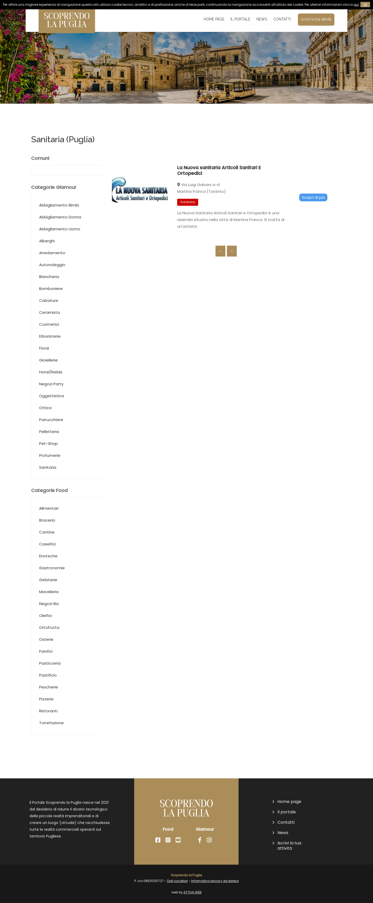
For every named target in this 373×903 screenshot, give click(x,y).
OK (365, 4)
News (261, 19)
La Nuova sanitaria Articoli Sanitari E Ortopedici (219, 181)
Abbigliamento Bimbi (59, 216)
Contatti (282, 19)
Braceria (47, 541)
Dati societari (177, 881)
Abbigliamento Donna (60, 238)
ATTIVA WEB (192, 892)
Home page (214, 19)
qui (356, 4)
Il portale (240, 19)
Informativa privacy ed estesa (215, 881)
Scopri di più (313, 208)
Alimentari (49, 519)
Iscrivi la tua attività (316, 19)
